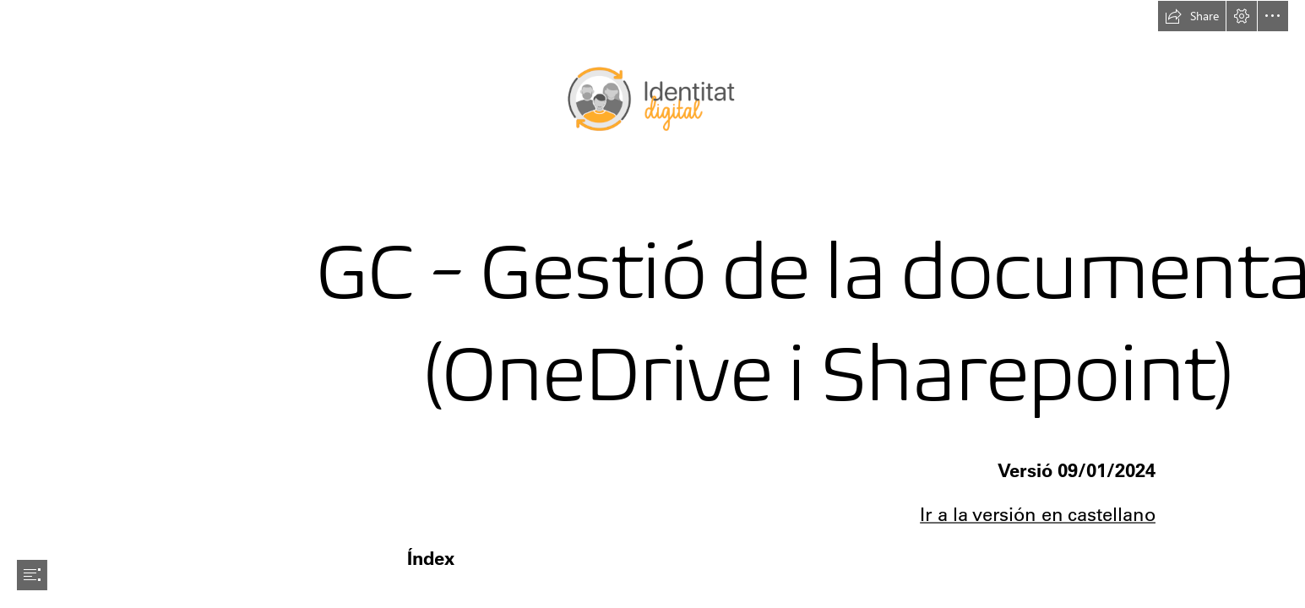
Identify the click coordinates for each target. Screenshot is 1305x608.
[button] (1192, 16)
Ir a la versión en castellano (1037, 514)
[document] (652, 304)
